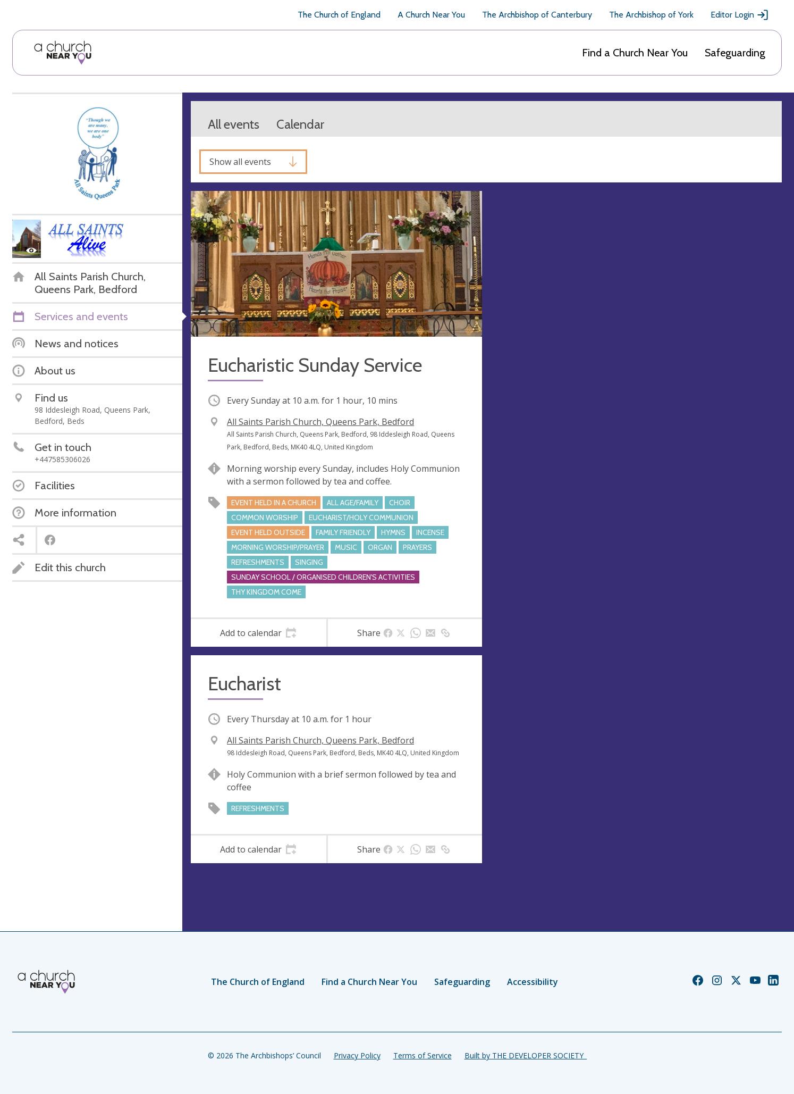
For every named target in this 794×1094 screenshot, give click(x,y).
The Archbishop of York (651, 15)
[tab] (258, 633)
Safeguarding (735, 52)
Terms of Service (422, 1055)
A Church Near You (431, 15)
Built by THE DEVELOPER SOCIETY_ (525, 1055)
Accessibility (532, 982)
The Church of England (339, 15)
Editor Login (740, 15)
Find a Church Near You (635, 52)
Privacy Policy (357, 1055)
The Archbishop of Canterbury (537, 15)
